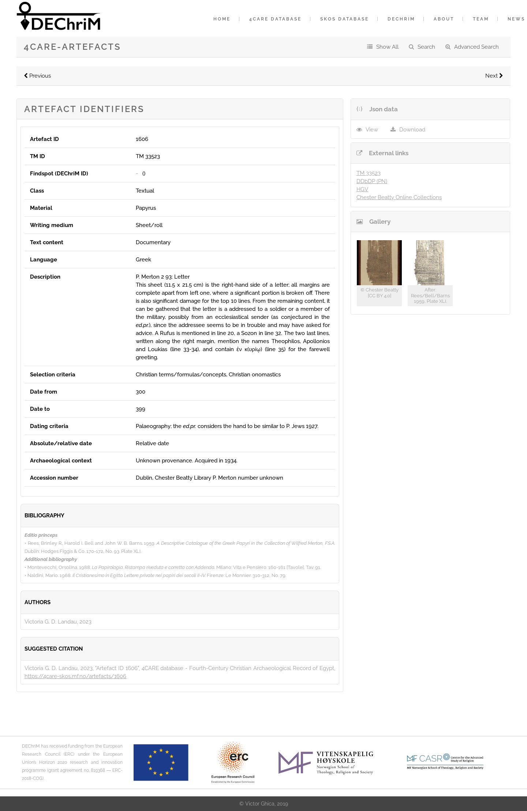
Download (412, 129)
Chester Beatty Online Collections (399, 197)
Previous (37, 75)
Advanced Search (476, 47)
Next (494, 75)
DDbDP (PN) (371, 181)
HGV (362, 189)
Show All (387, 47)
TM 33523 (368, 173)
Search (426, 47)
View (372, 129)
